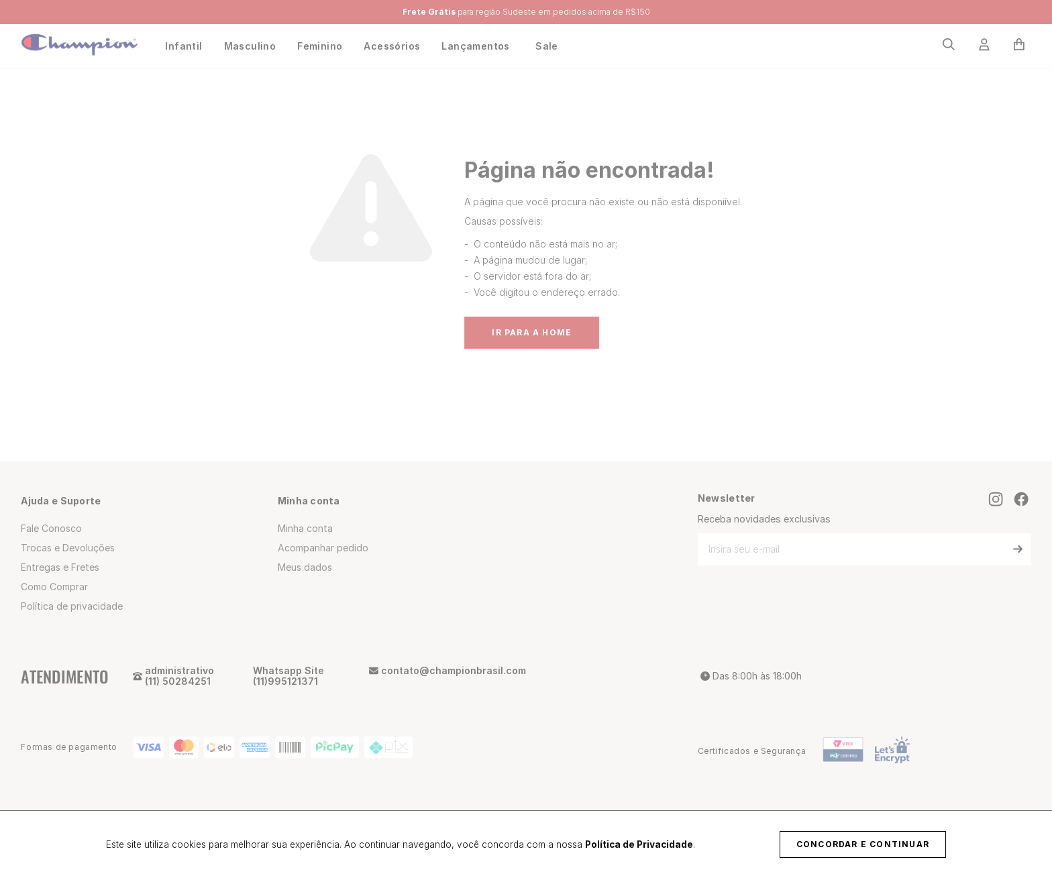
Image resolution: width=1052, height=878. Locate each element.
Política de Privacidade (639, 844)
